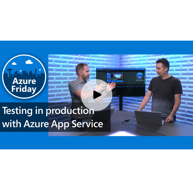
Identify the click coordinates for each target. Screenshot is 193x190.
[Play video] (96, 95)
